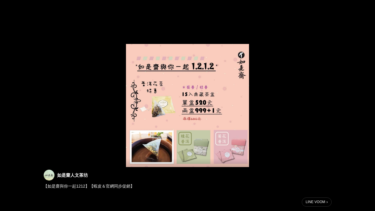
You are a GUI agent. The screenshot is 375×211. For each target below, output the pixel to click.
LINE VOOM (315, 202)
